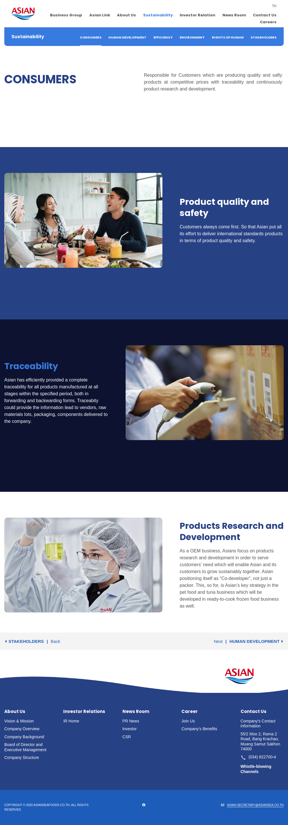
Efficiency (163, 37)
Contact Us (265, 15)
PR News (130, 721)
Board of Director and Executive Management (25, 747)
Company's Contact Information (258, 723)
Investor (129, 728)
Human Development (127, 37)
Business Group (66, 15)
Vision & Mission (19, 721)
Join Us (188, 721)
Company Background (24, 737)
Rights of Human (228, 37)
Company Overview (21, 728)
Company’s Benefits (199, 728)
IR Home (71, 721)
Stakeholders (264, 37)
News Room (234, 15)
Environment (192, 37)
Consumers (90, 37)
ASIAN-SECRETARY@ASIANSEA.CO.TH (255, 805)
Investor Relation (197, 15)
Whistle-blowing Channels (256, 769)
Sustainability (158, 15)
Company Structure (21, 757)
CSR (126, 737)
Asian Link (99, 15)
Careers (268, 22)
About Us (126, 15)
